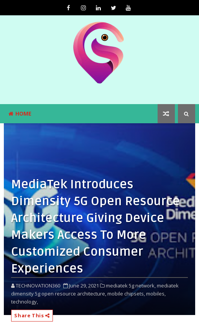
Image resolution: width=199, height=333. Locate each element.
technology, (24, 301)
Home (19, 113)
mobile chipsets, (126, 293)
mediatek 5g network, (131, 285)
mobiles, (156, 293)
